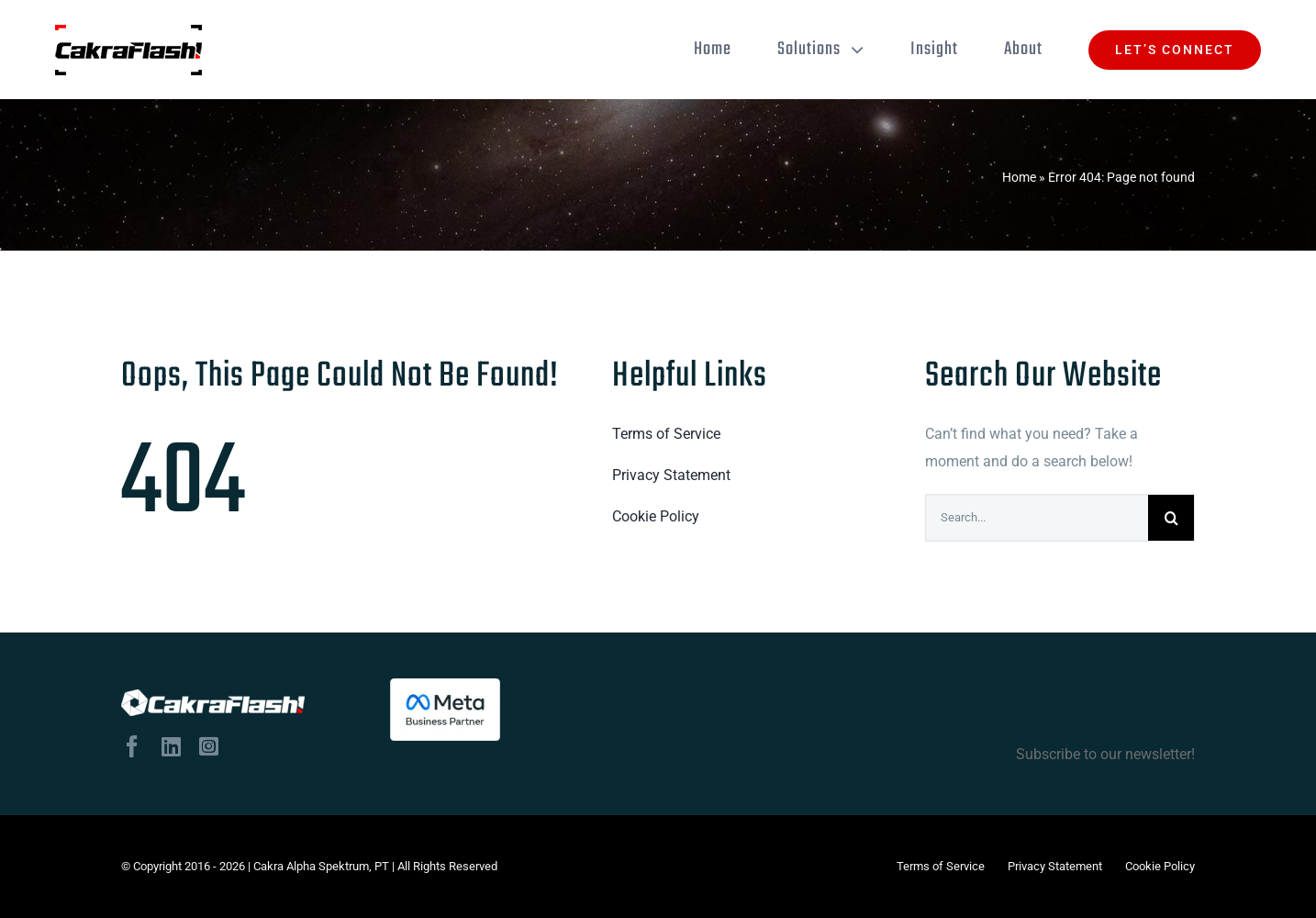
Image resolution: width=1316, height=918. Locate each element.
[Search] (1171, 518)
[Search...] (1037, 518)
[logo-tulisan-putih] (213, 702)
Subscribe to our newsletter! (793, 720)
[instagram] (208, 746)
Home (1019, 177)
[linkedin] (171, 746)
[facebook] (132, 746)
